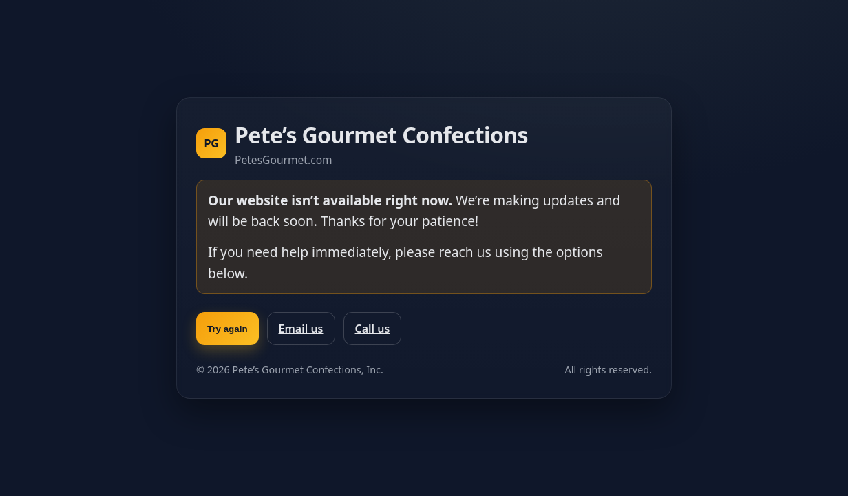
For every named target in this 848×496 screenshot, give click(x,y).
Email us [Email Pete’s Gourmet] (301, 328)
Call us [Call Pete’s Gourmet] (372, 328)
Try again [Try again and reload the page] (227, 329)
